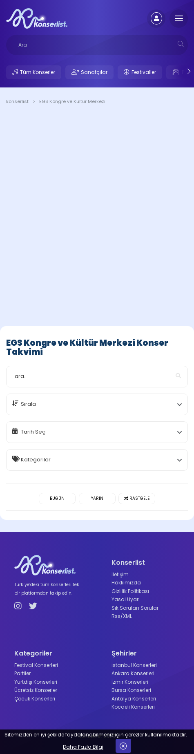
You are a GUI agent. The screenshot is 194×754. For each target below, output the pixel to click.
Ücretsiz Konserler (35, 690)
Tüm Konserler (37, 72)
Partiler (22, 673)
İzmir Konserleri (129, 681)
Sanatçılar (94, 72)
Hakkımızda (126, 582)
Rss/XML (121, 616)
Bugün (57, 498)
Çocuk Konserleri (34, 698)
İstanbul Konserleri (134, 665)
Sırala (28, 404)
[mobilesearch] (181, 44)
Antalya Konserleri (133, 698)
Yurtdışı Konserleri (35, 681)
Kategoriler (36, 459)
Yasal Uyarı (125, 599)
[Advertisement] (97, 217)
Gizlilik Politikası (130, 591)
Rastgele (136, 498)
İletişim (120, 574)
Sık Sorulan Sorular (134, 607)
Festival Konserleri (36, 665)
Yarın (97, 498)
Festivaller (144, 72)
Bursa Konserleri (131, 690)
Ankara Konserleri (132, 673)
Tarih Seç (33, 432)
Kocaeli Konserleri (133, 706)
